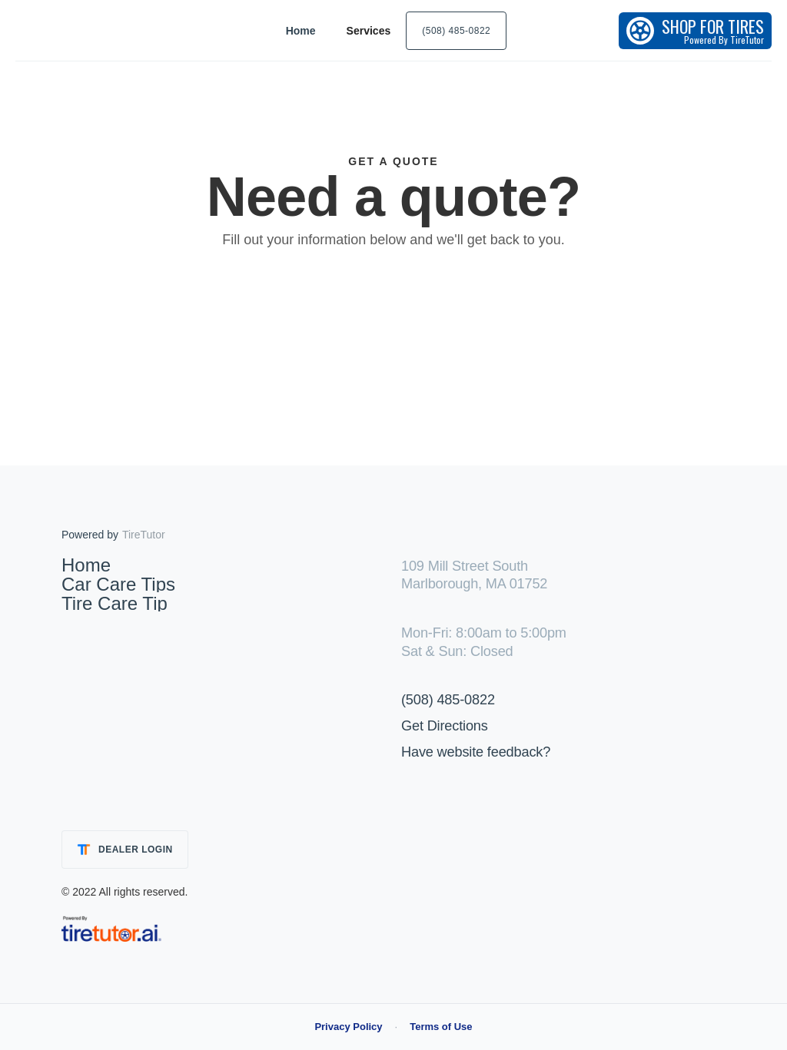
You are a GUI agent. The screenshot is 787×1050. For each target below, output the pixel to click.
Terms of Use (441, 1026)
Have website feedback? (475, 752)
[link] (111, 928)
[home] (92, 30)
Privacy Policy (348, 1026)
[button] (369, 31)
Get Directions (444, 726)
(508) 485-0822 (448, 699)
